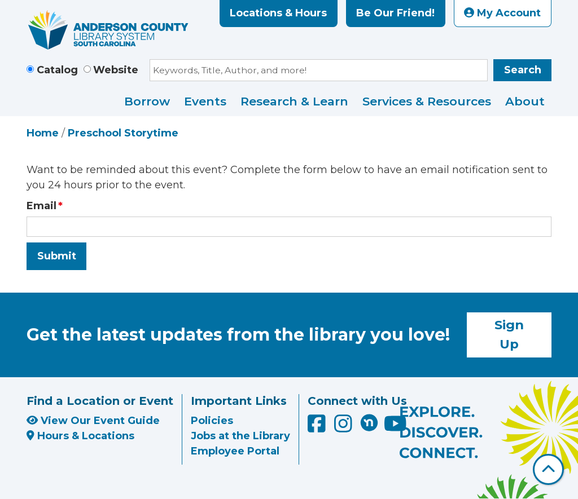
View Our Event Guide (93, 420)
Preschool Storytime (123, 133)
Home (43, 133)
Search (522, 70)
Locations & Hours (278, 13)
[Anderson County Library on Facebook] (318, 427)
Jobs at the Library (240, 436)
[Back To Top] (548, 469)
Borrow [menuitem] (147, 101)
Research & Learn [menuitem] (294, 101)
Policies (212, 420)
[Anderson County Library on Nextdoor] (369, 422)
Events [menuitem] (205, 101)
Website (115, 70)
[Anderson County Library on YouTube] (395, 427)
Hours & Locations (80, 436)
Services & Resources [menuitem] (426, 101)
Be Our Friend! (395, 13)
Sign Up (509, 334)
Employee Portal (235, 451)
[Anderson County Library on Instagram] (344, 427)
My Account (502, 13)
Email (41, 206)
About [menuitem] (525, 101)
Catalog (57, 70)
